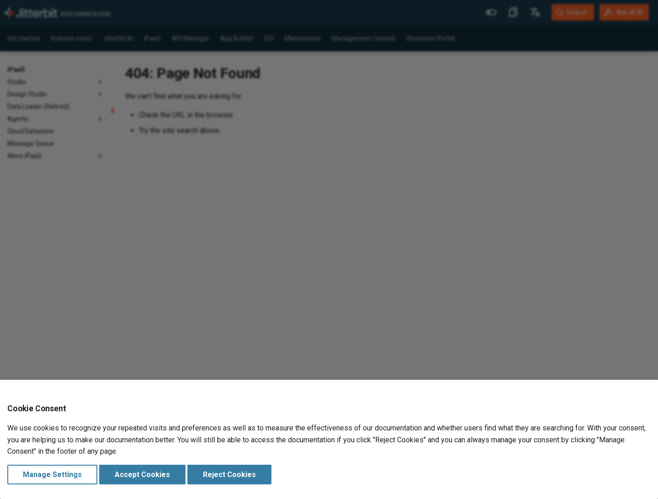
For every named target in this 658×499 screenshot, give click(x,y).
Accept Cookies (142, 474)
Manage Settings (52, 474)
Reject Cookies (229, 474)
